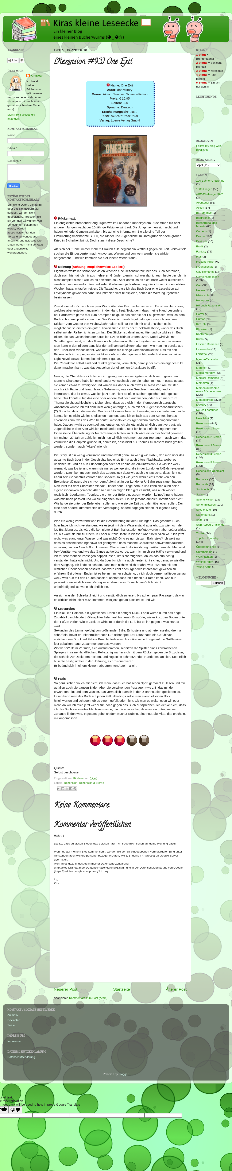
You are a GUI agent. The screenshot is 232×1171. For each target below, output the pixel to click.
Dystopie (201, 241)
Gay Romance (205, 271)
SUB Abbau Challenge (210, 524)
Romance (202, 479)
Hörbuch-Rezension (208, 305)
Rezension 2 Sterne (208, 436)
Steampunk (203, 514)
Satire (200, 494)
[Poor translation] (15, 1109)
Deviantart (13, 1020)
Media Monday (205, 372)
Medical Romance (207, 377)
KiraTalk (201, 324)
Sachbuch (202, 489)
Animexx (12, 1015)
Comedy (201, 231)
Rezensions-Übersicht (210, 470)
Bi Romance (204, 212)
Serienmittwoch (206, 504)
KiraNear (36, 75)
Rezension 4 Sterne (208, 454)
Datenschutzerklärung (21, 1057)
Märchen (201, 367)
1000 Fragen (204, 189)
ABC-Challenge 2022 (209, 194)
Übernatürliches (206, 546)
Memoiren (202, 382)
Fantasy (201, 251)
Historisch (202, 295)
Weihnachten (204, 556)
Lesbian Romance (207, 344)
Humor (200, 319)
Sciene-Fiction (205, 499)
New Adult (202, 418)
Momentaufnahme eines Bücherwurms (208, 389)
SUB (199, 519)
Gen (199, 285)
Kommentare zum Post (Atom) (88, 998)
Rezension (70, 782)
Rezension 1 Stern (208, 428)
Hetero (200, 290)
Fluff (199, 256)
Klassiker (202, 329)
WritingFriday (204, 561)
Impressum (14, 1041)
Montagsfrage (205, 399)
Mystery (201, 404)
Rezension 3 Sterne (91, 782)
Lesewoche (203, 349)
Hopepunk (202, 300)
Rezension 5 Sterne (208, 462)
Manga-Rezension (207, 359)
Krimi (199, 339)
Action (200, 207)
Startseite (121, 989)
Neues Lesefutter (207, 409)
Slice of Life (203, 509)
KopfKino (202, 334)
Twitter (11, 1025)
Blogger (123, 1074)
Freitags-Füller (205, 261)
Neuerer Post (65, 989)
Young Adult (203, 566)
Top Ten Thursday (207, 538)
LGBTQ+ (202, 354)
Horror (200, 314)
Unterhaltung (204, 551)
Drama (200, 236)
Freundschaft (204, 266)
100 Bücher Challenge (210, 180)
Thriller (200, 533)
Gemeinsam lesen (207, 276)
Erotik (200, 246)
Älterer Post (176, 989)
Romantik (202, 484)
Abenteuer (202, 202)
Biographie (203, 217)
